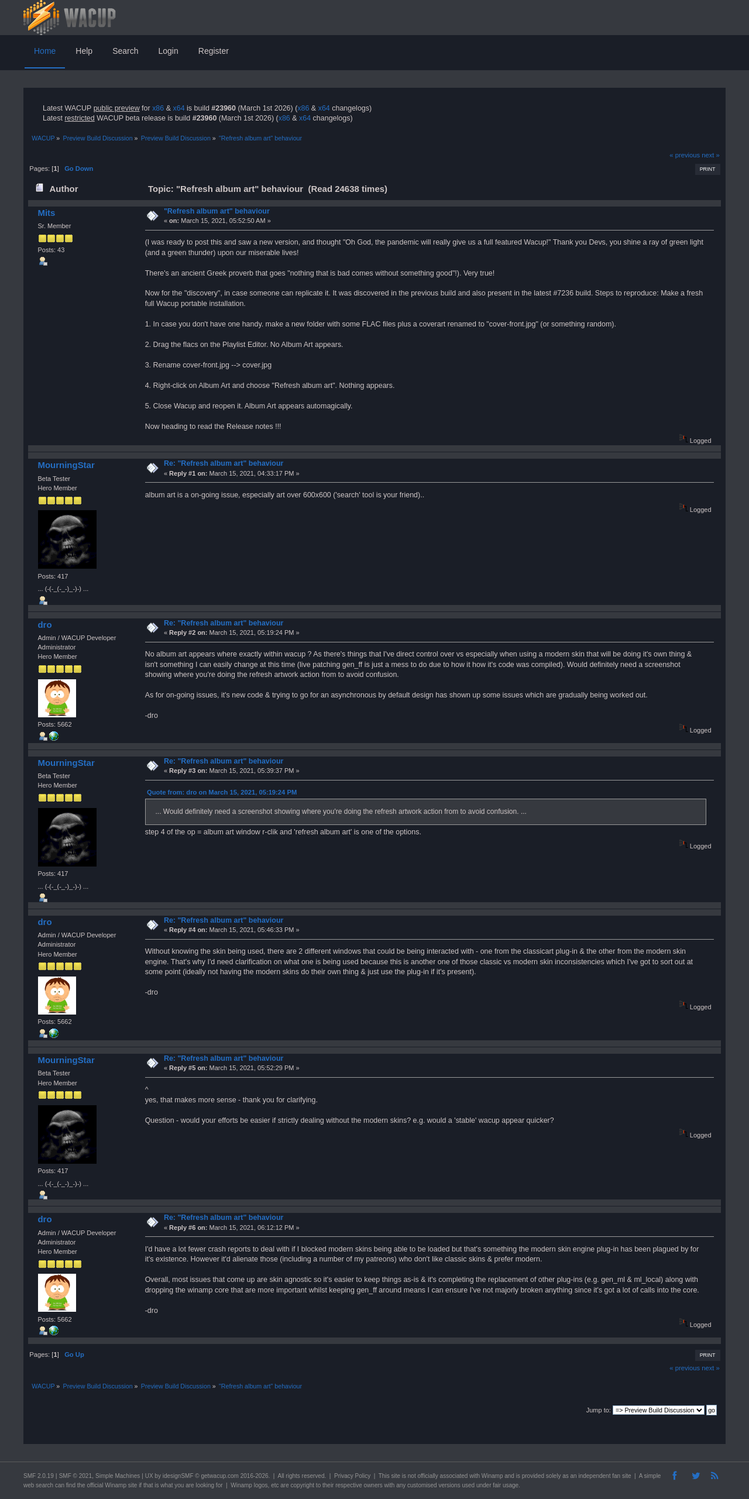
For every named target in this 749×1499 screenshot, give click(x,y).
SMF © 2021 (75, 1476)
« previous (684, 155)
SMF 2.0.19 (38, 1476)
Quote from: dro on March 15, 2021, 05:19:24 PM (222, 792)
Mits (46, 213)
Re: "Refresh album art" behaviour (223, 463)
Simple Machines (117, 1476)
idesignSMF (178, 1476)
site (395, 1476)
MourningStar (65, 465)
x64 (178, 108)
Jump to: (598, 1410)
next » (711, 155)
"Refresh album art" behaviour (217, 211)
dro (44, 625)
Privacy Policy (352, 1476)
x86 (158, 108)
